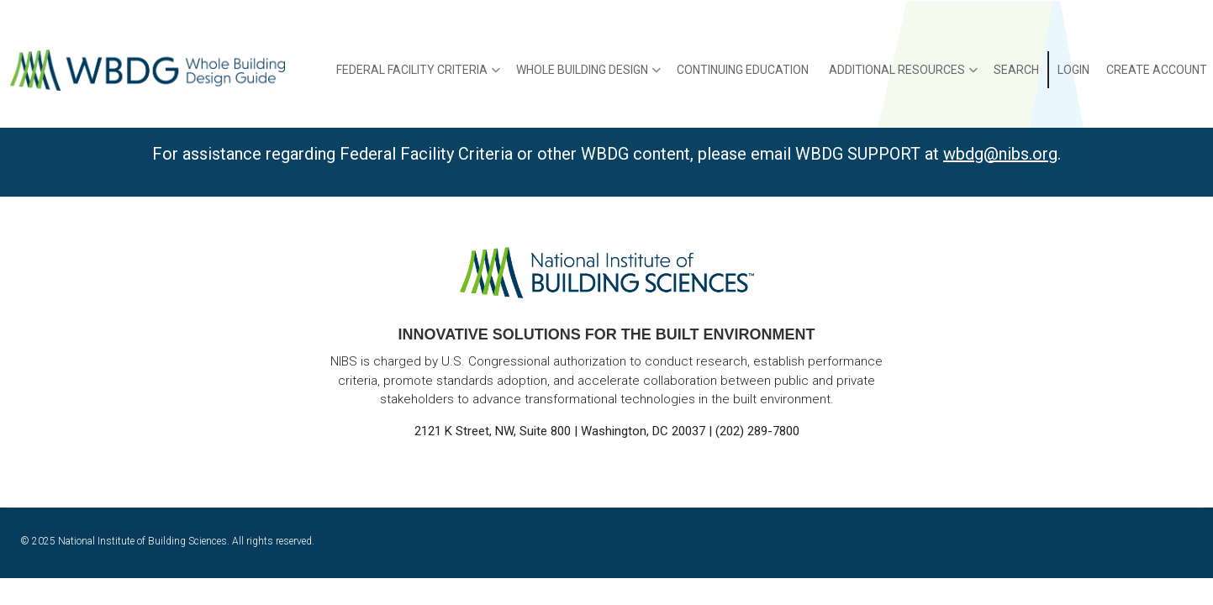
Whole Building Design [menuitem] (588, 75)
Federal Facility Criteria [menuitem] (418, 75)
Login (1073, 69)
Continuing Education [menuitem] (743, 69)
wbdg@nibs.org (1000, 154)
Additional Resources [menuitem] (903, 75)
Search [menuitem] (1016, 69)
